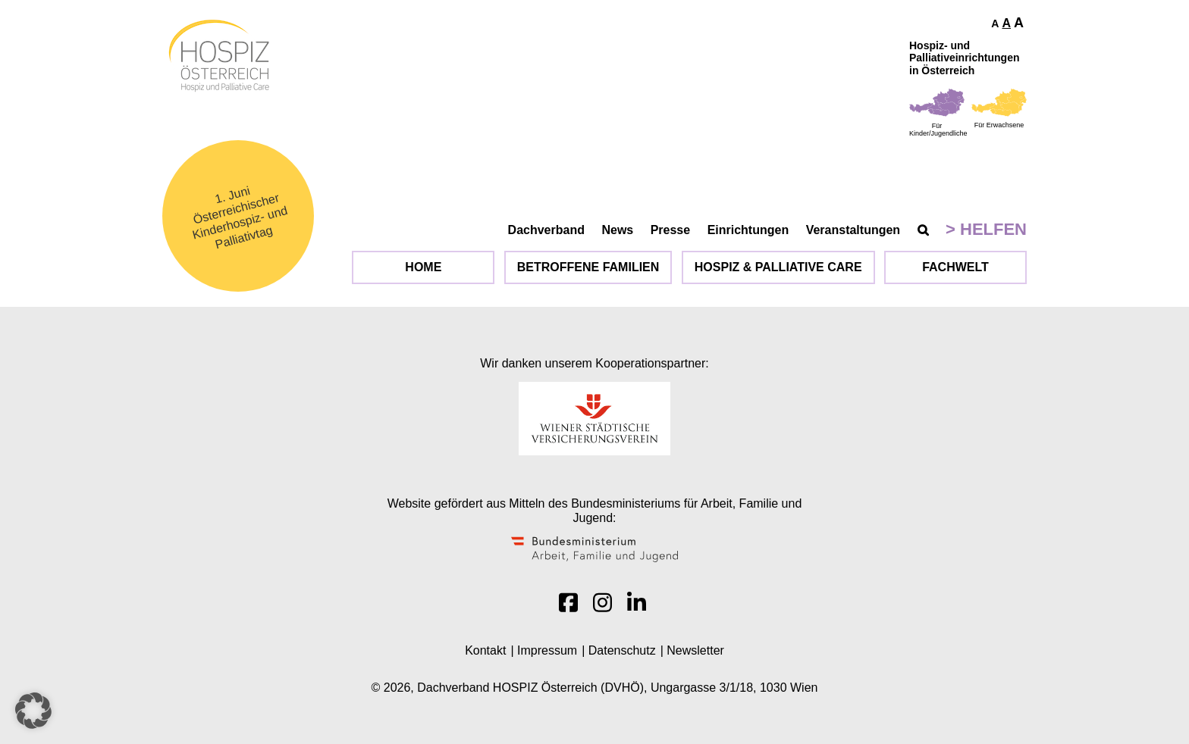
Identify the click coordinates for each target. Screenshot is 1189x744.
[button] (33, 710)
